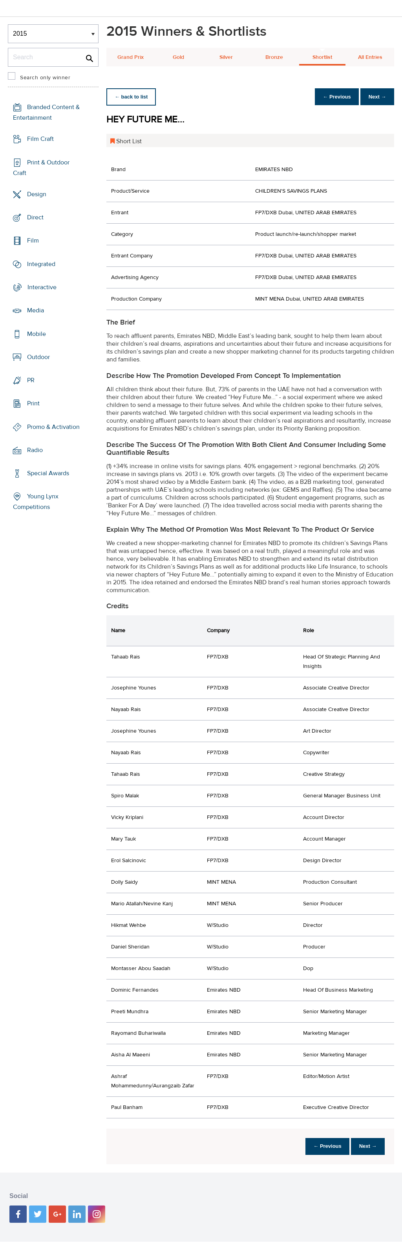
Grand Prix (130, 57)
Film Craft (40, 139)
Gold (178, 57)
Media (35, 310)
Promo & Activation (53, 426)
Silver (226, 57)
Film (33, 240)
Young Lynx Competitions (35, 501)
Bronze (274, 57)
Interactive (42, 287)
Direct (35, 217)
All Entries (370, 57)
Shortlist (322, 57)
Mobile (36, 333)
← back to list (132, 97)
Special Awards (48, 473)
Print (33, 403)
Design (36, 194)
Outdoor (38, 357)
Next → (376, 97)
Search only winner (45, 77)
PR (31, 380)
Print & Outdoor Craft (41, 168)
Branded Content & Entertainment (46, 112)
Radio (35, 450)
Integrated (41, 264)
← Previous (333, 97)
